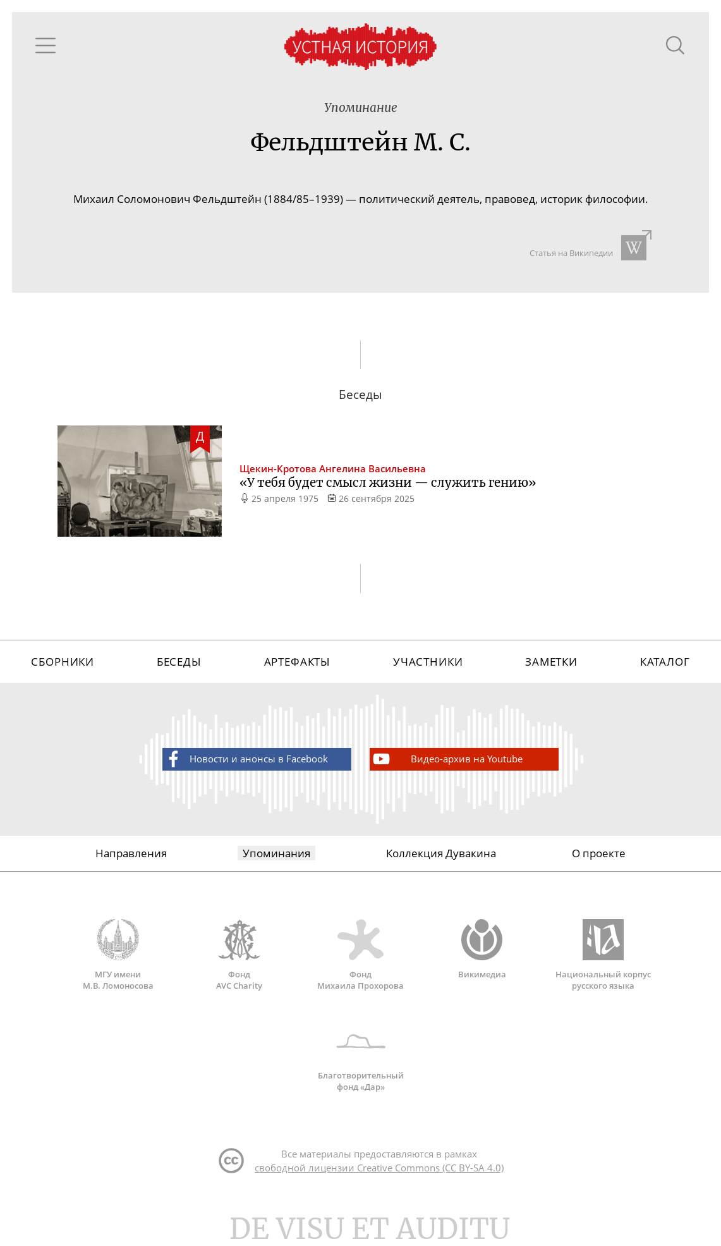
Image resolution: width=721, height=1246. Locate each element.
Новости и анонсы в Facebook (245, 762)
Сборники (62, 664)
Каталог (665, 664)
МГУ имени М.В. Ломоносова (118, 959)
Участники (428, 664)
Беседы (179, 664)
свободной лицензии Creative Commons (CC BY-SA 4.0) (379, 1172)
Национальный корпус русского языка (603, 959)
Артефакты (297, 664)
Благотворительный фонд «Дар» (361, 1061)
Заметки (551, 664)
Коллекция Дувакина (441, 857)
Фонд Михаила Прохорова (360, 959)
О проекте (599, 857)
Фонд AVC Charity (239, 959)
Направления (131, 857)
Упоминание (360, 109)
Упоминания (276, 857)
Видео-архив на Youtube (447, 762)
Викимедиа (482, 953)
